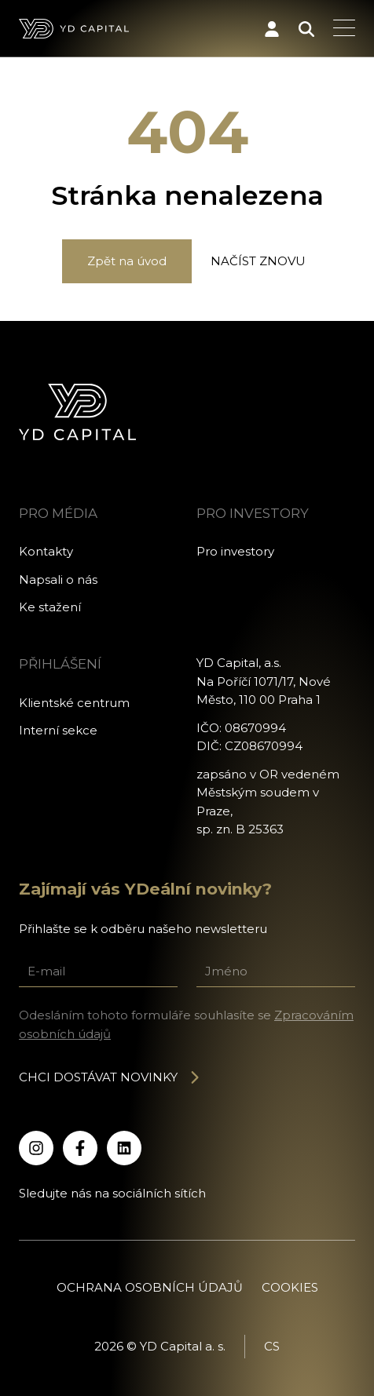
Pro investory (235, 551)
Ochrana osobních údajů (150, 1287)
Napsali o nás (58, 579)
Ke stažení (50, 607)
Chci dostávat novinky (110, 1077)
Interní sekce (58, 730)
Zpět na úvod (127, 260)
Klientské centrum (74, 702)
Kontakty (46, 551)
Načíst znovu (258, 260)
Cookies (290, 1287)
